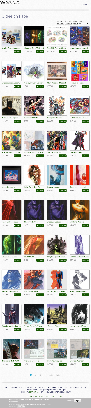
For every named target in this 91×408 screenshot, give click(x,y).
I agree (78, 401)
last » (58, 375)
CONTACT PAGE (34, 392)
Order (75, 21)
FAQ (35, 396)
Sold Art (60, 21)
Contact (60, 396)
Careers (52, 396)
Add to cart (17, 51)
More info (21, 406)
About (31, 396)
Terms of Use (43, 396)
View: (81, 21)
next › (51, 375)
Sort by (68, 21)
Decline (70, 401)
